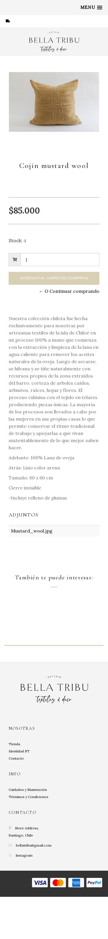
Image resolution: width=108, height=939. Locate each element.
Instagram (24, 899)
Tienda (14, 788)
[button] (91, 7)
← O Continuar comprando (69, 291)
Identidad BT (19, 795)
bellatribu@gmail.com (34, 889)
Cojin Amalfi (24, 665)
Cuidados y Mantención (28, 834)
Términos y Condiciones (28, 841)
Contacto (16, 802)
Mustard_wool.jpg (31, 531)
